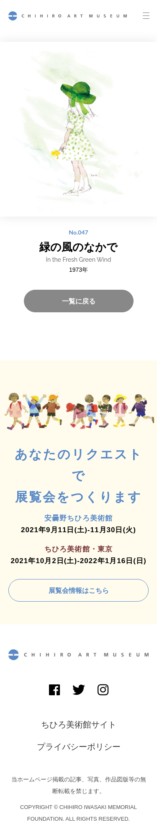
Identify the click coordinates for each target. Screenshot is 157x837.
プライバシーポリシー (79, 746)
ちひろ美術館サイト (78, 724)
